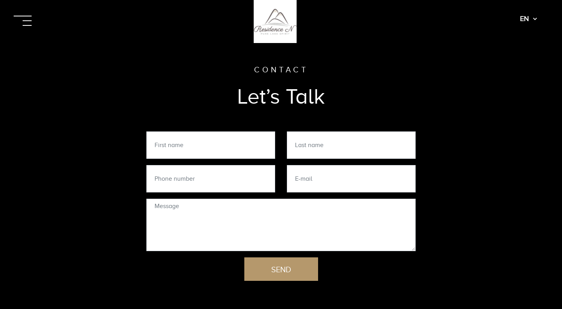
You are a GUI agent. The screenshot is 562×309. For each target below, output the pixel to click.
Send (281, 269)
